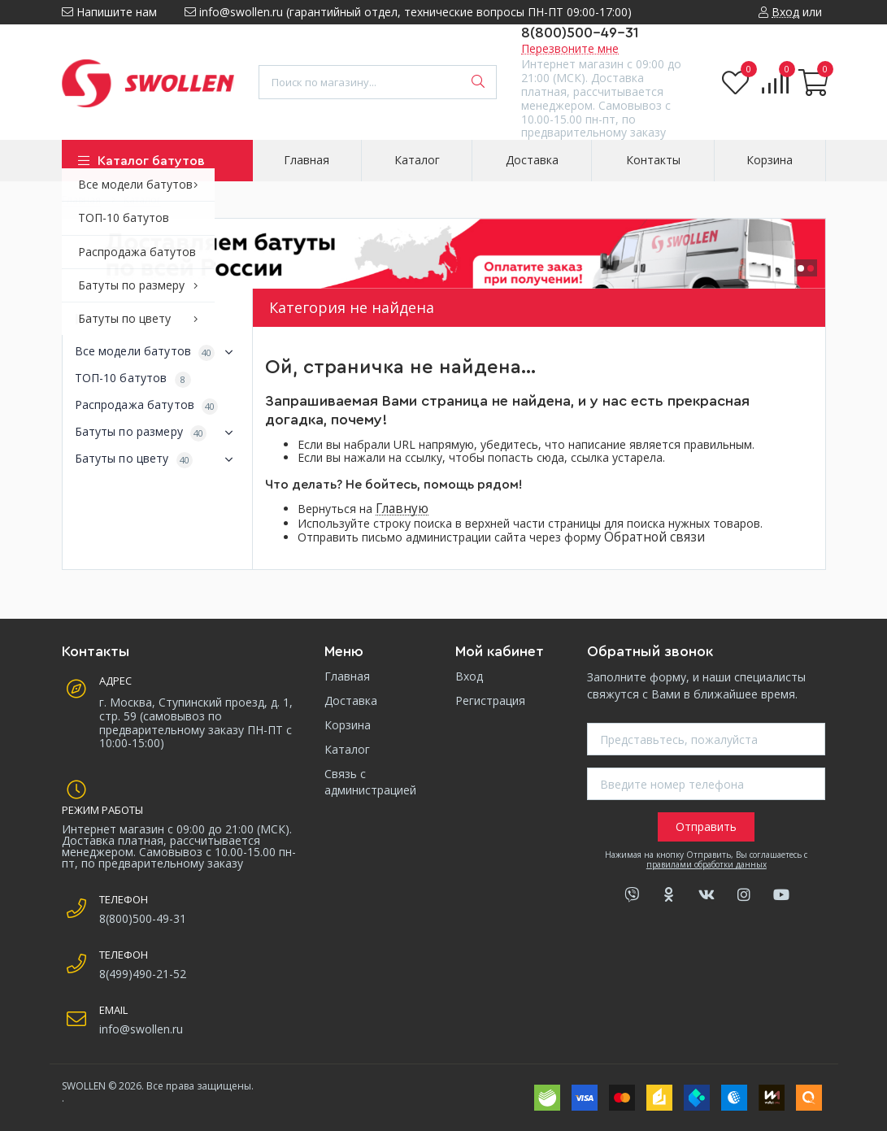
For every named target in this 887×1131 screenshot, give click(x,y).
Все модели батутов (158, 352)
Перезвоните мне (570, 48)
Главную (402, 508)
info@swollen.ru (141, 1029)
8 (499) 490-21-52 (116, 36)
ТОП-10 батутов (133, 378)
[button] (801, 268)
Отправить (706, 826)
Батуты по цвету (158, 459)
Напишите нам (109, 12)
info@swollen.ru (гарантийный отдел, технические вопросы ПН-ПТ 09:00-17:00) (408, 12)
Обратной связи (654, 537)
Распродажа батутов (147, 405)
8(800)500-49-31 (580, 32)
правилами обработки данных (706, 864)
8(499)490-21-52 (142, 973)
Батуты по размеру (158, 432)
